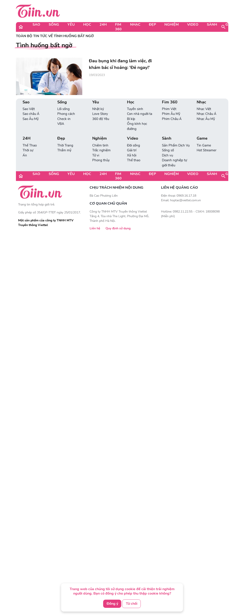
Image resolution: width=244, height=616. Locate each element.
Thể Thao (30, 145)
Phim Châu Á (172, 119)
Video (192, 24)
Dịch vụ (167, 155)
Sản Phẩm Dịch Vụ (176, 145)
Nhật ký (98, 109)
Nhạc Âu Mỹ (206, 119)
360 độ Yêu (100, 119)
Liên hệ (95, 228)
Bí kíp (131, 119)
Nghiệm (171, 24)
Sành (212, 24)
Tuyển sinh (135, 109)
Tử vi (95, 155)
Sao (36, 24)
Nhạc (135, 24)
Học (87, 24)
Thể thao (133, 160)
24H (103, 24)
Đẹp (152, 24)
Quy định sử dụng (118, 228)
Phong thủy (101, 160)
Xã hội (131, 155)
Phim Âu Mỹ (171, 114)
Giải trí (131, 150)
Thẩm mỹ (64, 150)
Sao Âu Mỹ (31, 119)
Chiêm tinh (100, 145)
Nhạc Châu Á (206, 114)
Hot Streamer (206, 150)
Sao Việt (29, 109)
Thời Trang (65, 145)
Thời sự (28, 150)
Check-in (64, 119)
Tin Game (204, 145)
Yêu (71, 24)
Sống (54, 24)
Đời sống (133, 145)
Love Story (100, 114)
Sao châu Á (31, 114)
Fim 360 (118, 27)
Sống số (168, 150)
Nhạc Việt (204, 109)
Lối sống (63, 109)
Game (230, 24)
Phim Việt (169, 109)
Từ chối (131, 603)
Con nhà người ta (139, 114)
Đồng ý (112, 603)
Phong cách (66, 114)
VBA (60, 124)
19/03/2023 (97, 75)
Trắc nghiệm (101, 150)
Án (25, 155)
